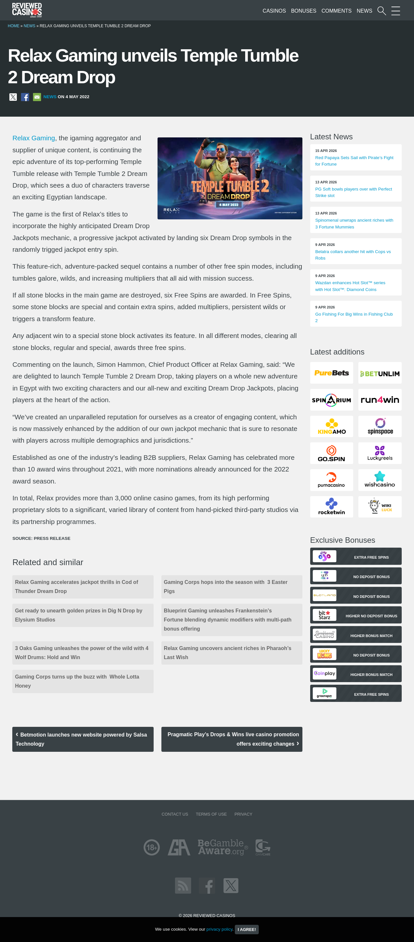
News (364, 11)
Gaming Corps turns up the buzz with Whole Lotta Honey (77, 681)
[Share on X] (13, 96)
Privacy (243, 814)
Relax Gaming (33, 138)
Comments (336, 11)
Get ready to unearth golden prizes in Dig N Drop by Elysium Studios (78, 615)
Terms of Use (211, 814)
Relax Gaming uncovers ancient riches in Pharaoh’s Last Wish (227, 652)
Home (13, 26)
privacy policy (219, 929)
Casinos (274, 11)
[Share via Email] (37, 96)
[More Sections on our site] (396, 11)
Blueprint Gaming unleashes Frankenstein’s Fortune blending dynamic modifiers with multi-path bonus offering (228, 620)
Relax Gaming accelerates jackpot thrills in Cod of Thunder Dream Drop (76, 586)
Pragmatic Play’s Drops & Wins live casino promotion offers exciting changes (233, 739)
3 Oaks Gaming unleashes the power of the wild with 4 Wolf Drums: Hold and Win (81, 652)
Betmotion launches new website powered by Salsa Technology (81, 739)
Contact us (175, 814)
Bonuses (303, 11)
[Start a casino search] (382, 11)
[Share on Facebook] (25, 96)
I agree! (247, 929)
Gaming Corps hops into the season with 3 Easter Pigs (226, 586)
